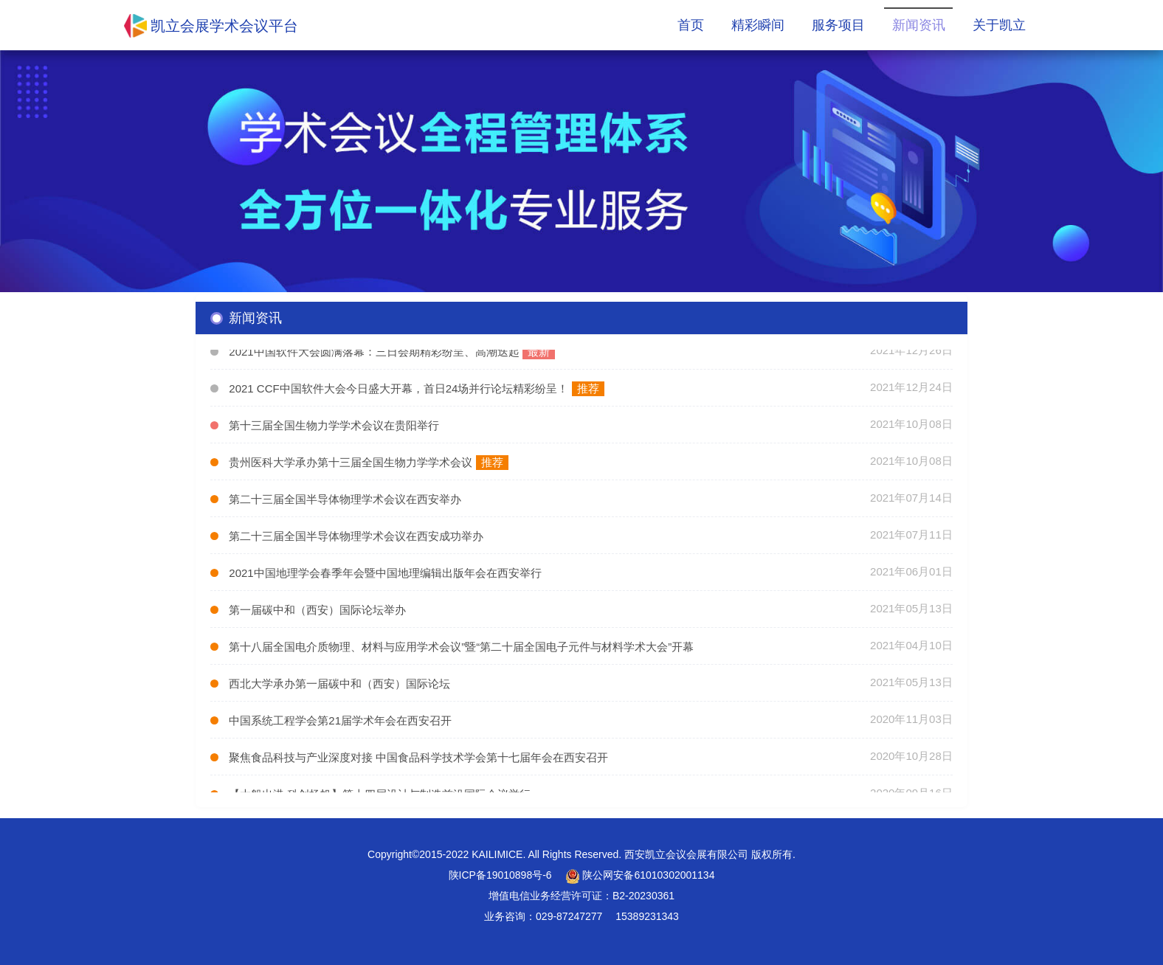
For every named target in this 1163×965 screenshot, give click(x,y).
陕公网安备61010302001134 (640, 875)
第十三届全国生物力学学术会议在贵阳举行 (334, 427)
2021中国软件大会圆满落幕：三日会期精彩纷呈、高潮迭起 (375, 353)
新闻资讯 (918, 25)
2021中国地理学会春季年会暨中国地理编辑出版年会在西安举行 (385, 575)
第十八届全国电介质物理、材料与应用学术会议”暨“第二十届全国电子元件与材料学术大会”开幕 (461, 649)
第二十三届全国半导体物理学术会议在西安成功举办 (356, 538)
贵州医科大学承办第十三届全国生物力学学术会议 (350, 464)
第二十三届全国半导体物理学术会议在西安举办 (345, 501)
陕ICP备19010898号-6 (500, 875)
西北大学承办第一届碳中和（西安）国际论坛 (339, 685)
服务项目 (838, 25)
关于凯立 (999, 25)
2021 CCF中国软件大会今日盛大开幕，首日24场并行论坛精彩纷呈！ (400, 390)
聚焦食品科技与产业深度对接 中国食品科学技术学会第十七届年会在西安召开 (418, 759)
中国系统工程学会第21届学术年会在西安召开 (340, 722)
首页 (690, 25)
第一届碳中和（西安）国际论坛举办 (317, 612)
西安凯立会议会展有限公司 (686, 854)
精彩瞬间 (757, 25)
